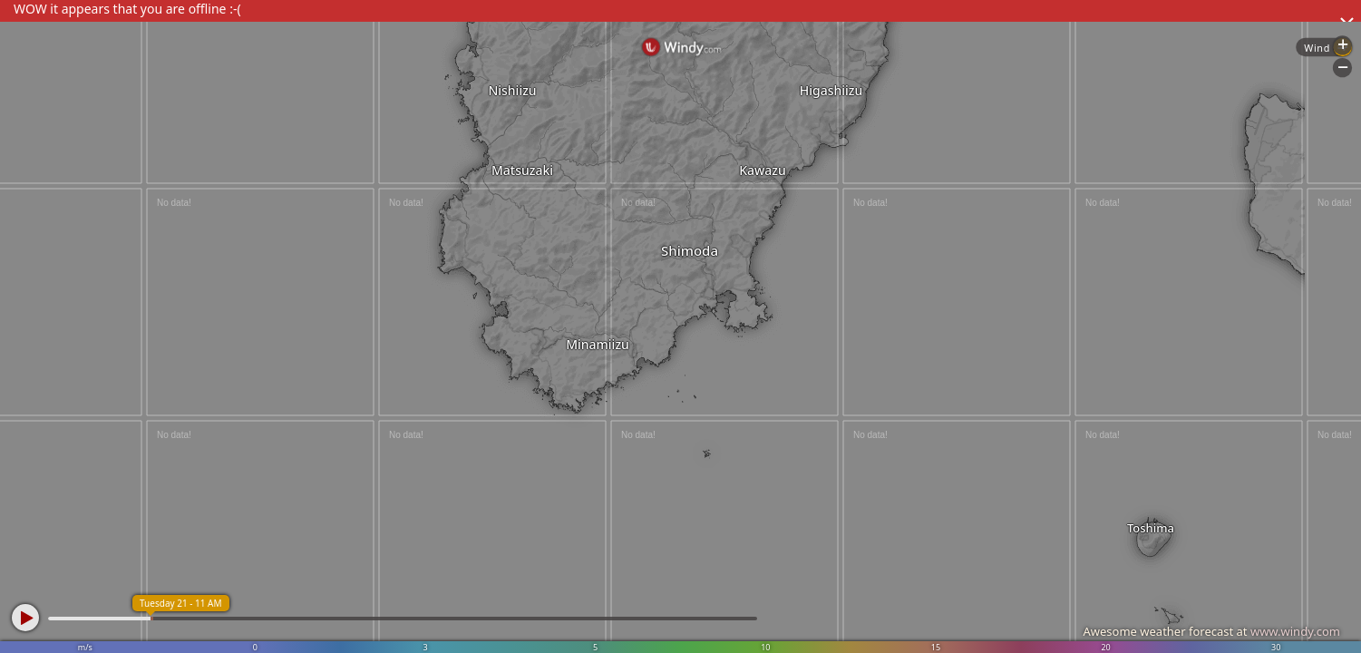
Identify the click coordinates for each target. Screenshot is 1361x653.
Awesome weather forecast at (1211, 631)
